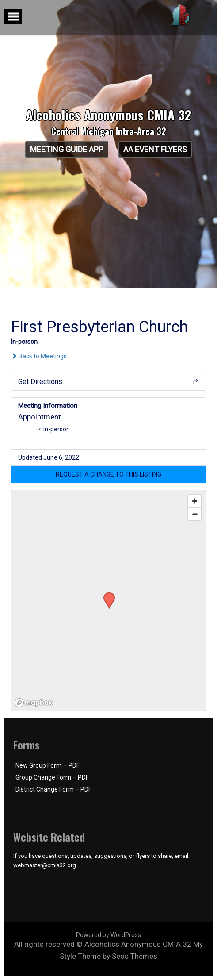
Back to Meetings (39, 356)
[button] (108, 474)
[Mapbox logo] (33, 703)
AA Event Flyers (155, 149)
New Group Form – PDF (47, 765)
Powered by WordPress (108, 934)
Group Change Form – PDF (52, 777)
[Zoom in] (194, 501)
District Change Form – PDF (53, 789)
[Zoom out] (194, 513)
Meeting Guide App (66, 149)
